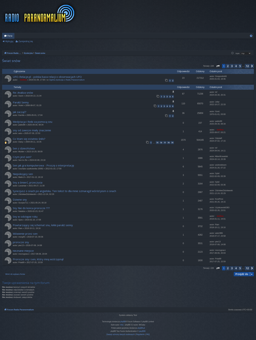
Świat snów (11, 60)
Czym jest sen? (22, 157)
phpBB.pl (141, 328)
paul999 (142, 331)
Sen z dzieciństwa (24, 148)
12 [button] (247, 66)
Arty (122, 325)
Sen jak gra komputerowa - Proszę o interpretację (43, 165)
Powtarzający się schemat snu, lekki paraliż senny (43, 225)
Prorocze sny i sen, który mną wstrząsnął (38, 259)
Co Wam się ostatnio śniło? (29, 139)
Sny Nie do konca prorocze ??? (31, 208)
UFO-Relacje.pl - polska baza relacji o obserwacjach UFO (47, 77)
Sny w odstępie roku (25, 216)
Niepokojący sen (23, 174)
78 (168, 142)
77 (165, 142)
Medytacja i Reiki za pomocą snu (32, 121)
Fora (9, 35)
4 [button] (236, 66)
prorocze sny (21, 242)
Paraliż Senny (21, 102)
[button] (218, 66)
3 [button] (232, 66)
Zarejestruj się (25, 41)
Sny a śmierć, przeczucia (27, 182)
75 (157, 142)
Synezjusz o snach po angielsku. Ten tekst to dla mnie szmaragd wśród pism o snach (64, 191)
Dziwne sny (20, 199)
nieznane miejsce (23, 250)
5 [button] (240, 66)
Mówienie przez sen (25, 233)
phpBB (123, 322)
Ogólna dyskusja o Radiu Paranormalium (67, 80)
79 (172, 142)
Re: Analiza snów (23, 92)
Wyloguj (9, 41)
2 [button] (227, 66)
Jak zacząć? (19, 112)
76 (161, 142)
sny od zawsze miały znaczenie (32, 130)
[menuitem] (251, 36)
